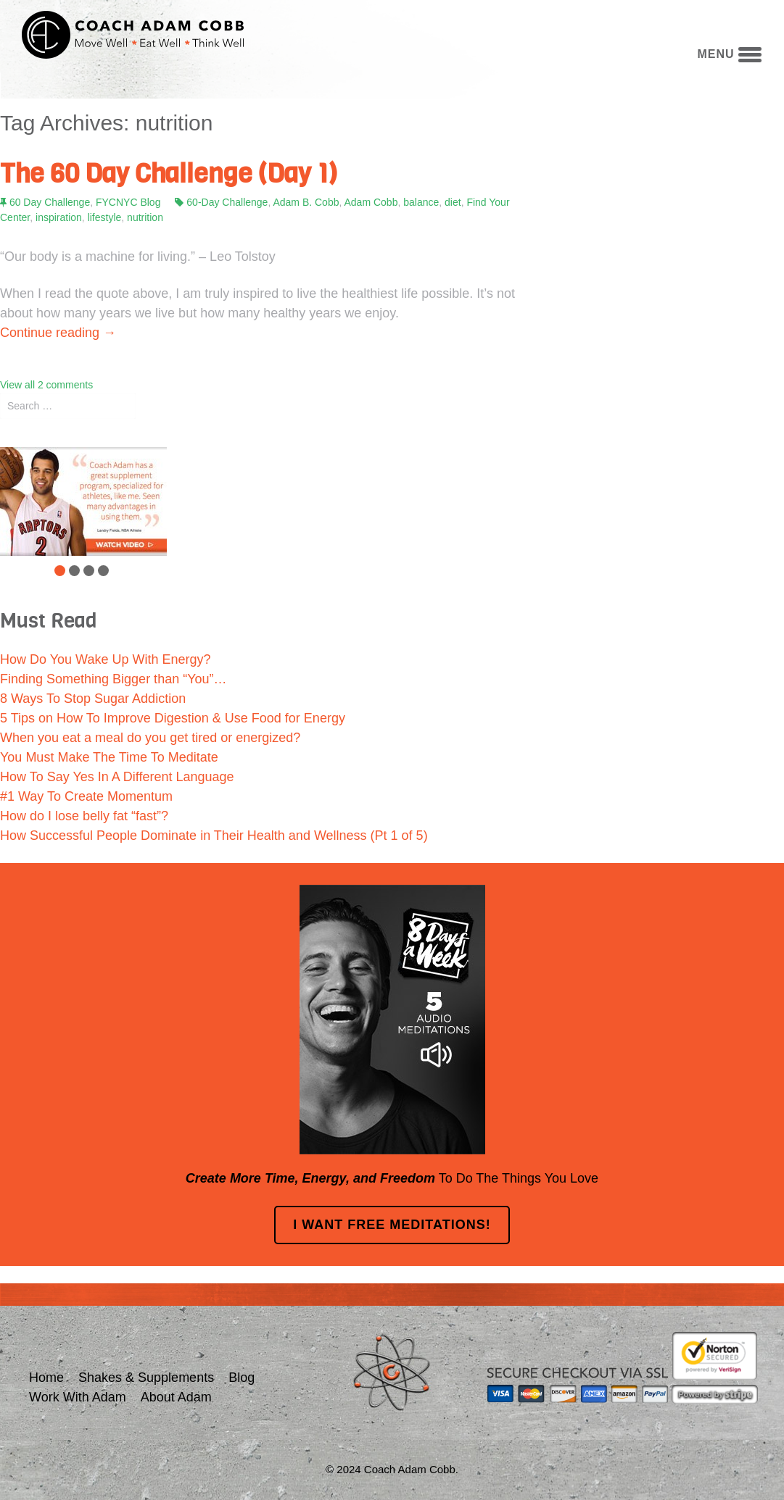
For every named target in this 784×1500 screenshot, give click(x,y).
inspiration (59, 217)
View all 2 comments (46, 385)
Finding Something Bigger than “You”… (113, 679)
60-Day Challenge (227, 202)
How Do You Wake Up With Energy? (105, 659)
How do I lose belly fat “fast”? (84, 816)
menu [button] (729, 54)
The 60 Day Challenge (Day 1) (168, 174)
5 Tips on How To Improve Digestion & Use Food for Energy (172, 718)
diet (453, 202)
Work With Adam (77, 1397)
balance (421, 202)
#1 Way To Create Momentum (86, 796)
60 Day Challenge (49, 202)
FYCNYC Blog (128, 202)
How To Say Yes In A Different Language (117, 777)
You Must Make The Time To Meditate (109, 757)
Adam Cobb (371, 202)
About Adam (176, 1397)
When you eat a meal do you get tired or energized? (150, 737)
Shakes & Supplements (146, 1377)
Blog (241, 1377)
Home (46, 1377)
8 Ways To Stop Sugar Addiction (93, 698)
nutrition (145, 217)
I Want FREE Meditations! (391, 1224)
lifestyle (105, 217)
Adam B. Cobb (306, 202)
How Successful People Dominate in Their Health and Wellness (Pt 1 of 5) (214, 835)
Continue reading (58, 332)
